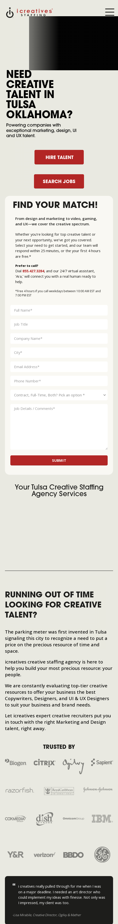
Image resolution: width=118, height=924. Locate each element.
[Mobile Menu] (109, 12)
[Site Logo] (29, 12)
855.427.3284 (33, 270)
